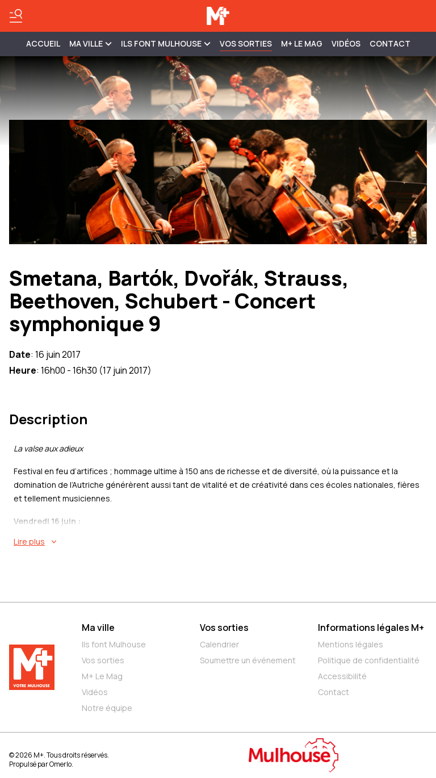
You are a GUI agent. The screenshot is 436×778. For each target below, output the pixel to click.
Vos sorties (246, 43)
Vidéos (346, 43)
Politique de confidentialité (369, 660)
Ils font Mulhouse (114, 644)
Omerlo (60, 764)
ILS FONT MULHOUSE (166, 43)
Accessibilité (342, 676)
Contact (390, 43)
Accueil (43, 43)
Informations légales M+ (371, 627)
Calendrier (219, 644)
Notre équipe (107, 707)
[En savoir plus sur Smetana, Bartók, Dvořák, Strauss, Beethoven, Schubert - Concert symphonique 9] (220, 541)
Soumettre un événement (248, 660)
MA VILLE (90, 43)
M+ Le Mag (301, 43)
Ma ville (98, 627)
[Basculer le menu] (16, 16)
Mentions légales (350, 644)
